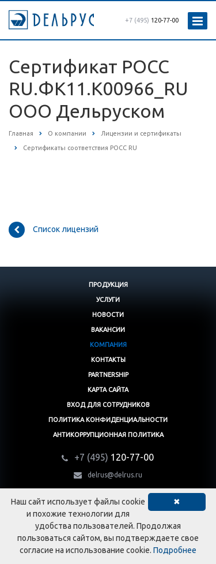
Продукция (108, 284)
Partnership (108, 374)
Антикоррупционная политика (108, 434)
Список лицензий (53, 230)
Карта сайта (108, 389)
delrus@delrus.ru (115, 475)
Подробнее (174, 550)
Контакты (108, 359)
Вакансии (108, 329)
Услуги (108, 299)
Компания (108, 344)
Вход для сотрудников (108, 404)
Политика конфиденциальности (108, 419)
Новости (108, 314)
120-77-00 (152, 20)
